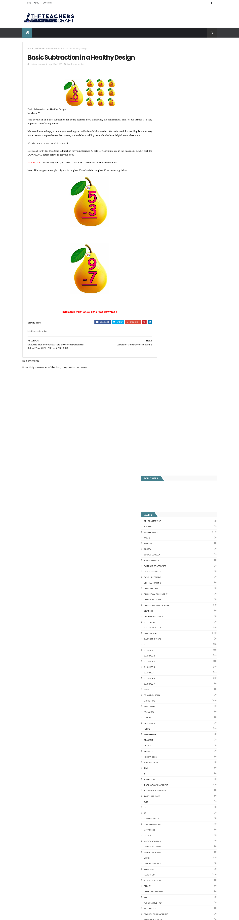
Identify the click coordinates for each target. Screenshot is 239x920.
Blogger (185, 874)
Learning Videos (167, 385)
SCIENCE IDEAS (163, 832)
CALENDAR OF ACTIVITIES (170, 132)
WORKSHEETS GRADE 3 (169, 626)
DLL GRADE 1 (164, 216)
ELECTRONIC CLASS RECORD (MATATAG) (125, 894)
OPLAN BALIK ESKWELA (168, 458)
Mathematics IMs (43, 48)
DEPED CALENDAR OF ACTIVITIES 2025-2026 (124, 797)
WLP (160, 604)
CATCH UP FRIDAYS (167, 138)
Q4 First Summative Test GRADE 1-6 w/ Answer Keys (49, 750)
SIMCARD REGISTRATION (170, 547)
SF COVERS (164, 536)
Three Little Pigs (164, 857)
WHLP (161, 598)
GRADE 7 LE (164, 317)
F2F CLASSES (164, 272)
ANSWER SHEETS (166, 98)
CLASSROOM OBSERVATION (171, 160)
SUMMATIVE (164, 570)
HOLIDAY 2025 (165, 323)
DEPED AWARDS (165, 188)
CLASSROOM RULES (167, 166)
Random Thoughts (168, 486)
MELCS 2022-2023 (167, 413)
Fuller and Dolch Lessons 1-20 (171, 787)
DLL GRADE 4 (164, 233)
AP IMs (162, 104)
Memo (162, 424)
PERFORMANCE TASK (168, 469)
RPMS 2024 (164, 503)
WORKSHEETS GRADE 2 (169, 620)
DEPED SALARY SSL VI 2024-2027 (189, 687)
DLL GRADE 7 (164, 250)
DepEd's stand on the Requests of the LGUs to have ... (185, 791)
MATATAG (163, 401)
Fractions (160, 775)
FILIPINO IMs (164, 289)
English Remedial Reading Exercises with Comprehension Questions (177, 848)
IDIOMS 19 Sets (163, 836)
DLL (160, 211)
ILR (160, 340)
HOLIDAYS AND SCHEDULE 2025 (120, 833)
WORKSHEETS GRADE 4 (169, 632)
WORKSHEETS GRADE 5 (169, 637)
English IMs (164, 267)
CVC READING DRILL (165, 824)
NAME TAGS (164, 435)
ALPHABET (163, 93)
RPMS (161, 497)
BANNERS (163, 109)
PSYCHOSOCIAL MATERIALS (171, 480)
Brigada (162, 115)
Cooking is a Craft (168, 182)
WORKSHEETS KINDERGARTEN (172, 649)
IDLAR (161, 334)
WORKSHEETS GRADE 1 (169, 615)
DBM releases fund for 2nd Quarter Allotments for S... (185, 853)
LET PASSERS (164, 396)
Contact (47, 3)
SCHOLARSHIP (165, 519)
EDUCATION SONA (167, 261)
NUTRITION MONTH (167, 446)
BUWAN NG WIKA (166, 126)
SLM (160, 553)
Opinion (162, 452)
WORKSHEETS (165, 609)
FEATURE (162, 283)
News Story (165, 441)
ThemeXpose (41, 915)
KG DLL (162, 373)
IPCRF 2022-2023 (167, 362)
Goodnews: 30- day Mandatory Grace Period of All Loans (183, 804)
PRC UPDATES (165, 475)
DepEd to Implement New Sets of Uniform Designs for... (183, 811)
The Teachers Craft (169, 721)
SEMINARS (163, 531)
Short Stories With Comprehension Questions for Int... (185, 799)
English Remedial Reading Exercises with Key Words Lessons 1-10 (184, 841)
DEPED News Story (167, 194)
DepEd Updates (165, 199)
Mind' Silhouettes (167, 430)
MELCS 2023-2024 (167, 418)
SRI (160, 559)
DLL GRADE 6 (164, 244)
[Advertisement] (86, 452)
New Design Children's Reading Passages (126, 879)
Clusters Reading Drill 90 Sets (171, 820)
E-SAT (161, 256)
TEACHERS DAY (165, 581)
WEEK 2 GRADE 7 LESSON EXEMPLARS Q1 (192, 700)
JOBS (161, 368)
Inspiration (164, 345)
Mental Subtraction (166, 779)
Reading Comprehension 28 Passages (176, 795)
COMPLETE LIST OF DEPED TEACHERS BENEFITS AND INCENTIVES (190, 675)
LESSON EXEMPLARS (167, 390)
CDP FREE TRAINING (167, 149)
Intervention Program (170, 357)
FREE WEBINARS (166, 300)
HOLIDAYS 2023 (166, 328)
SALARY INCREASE (167, 508)
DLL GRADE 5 (164, 239)
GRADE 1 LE (163, 306)
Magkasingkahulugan (167, 816)
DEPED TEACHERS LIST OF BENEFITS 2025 (125, 865)
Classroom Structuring (171, 171)
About (37, 3)
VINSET (162, 587)
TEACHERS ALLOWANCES (170, 576)
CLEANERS (163, 177)
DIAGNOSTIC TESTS (167, 205)
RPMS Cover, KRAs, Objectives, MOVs (175, 861)
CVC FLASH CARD (164, 767)
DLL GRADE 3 (164, 227)
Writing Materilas (168, 660)
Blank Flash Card (164, 771)
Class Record (166, 154)
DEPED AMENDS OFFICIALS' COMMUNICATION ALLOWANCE (120, 817)
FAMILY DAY (164, 278)
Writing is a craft (168, 654)
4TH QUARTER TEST (167, 87)
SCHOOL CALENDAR (167, 525)
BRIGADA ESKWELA (167, 121)
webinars (163, 592)
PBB (160, 463)
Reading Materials (168, 491)
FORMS (162, 295)
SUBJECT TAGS (165, 564)
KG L (161, 379)
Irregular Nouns (163, 783)
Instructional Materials (171, 351)
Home (28, 3)
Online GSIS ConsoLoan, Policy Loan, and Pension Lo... (185, 828)
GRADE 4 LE (164, 312)
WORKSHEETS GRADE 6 (169, 643)
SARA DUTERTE (165, 514)
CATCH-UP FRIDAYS (167, 143)
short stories (166, 542)
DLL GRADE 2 (164, 222)
